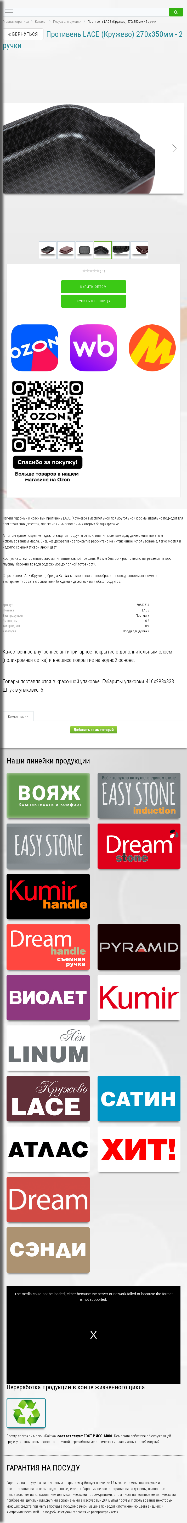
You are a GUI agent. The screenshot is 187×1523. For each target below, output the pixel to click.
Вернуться (23, 34)
